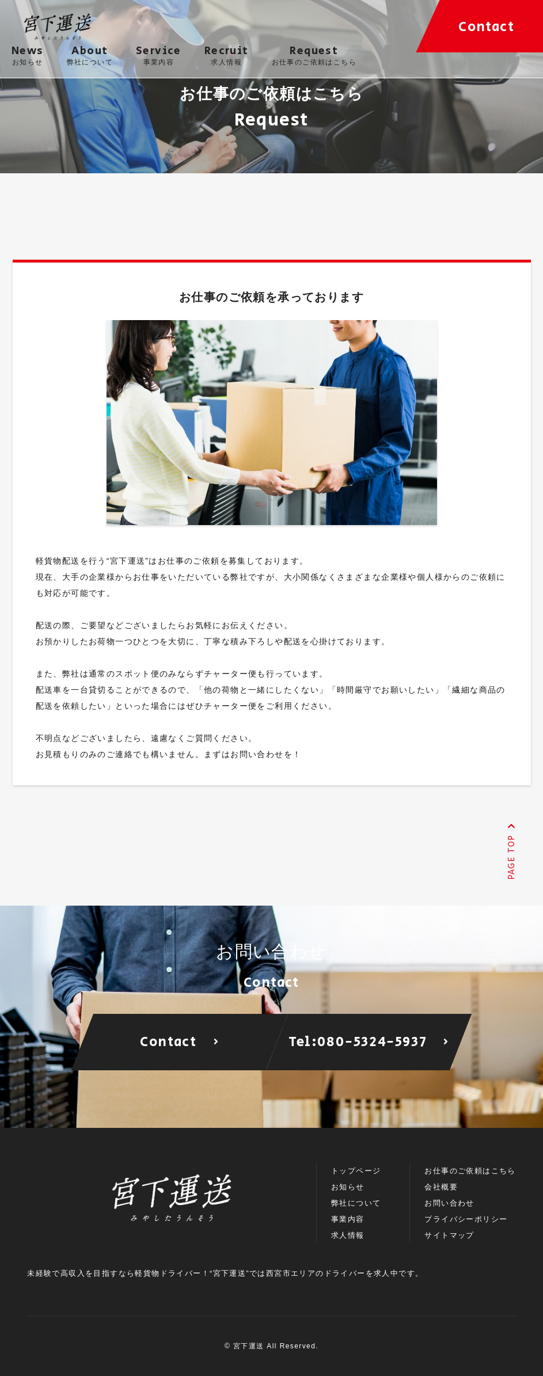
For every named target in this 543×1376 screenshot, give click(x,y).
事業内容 (347, 1219)
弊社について (356, 1203)
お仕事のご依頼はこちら (469, 1170)
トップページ (356, 1170)
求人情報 (347, 1235)
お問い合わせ (449, 1203)
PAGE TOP (511, 851)
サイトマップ (449, 1235)
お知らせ (347, 1187)
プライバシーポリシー (465, 1219)
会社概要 (441, 1187)
